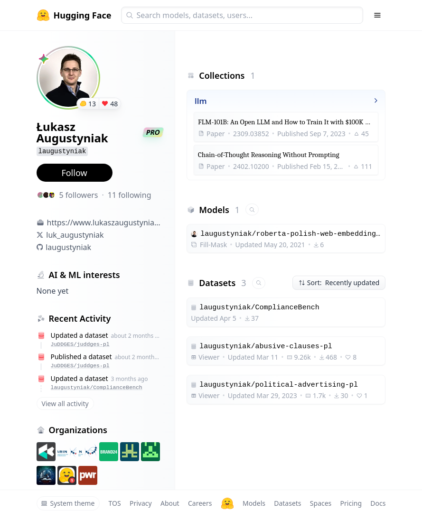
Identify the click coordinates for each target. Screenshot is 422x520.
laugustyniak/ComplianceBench (96, 387)
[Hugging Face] (227, 503)
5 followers (78, 195)
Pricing (351, 503)
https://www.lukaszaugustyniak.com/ (105, 222)
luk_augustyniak (74, 235)
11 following (129, 195)
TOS (115, 503)
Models (254, 503)
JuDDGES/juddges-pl (80, 344)
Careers (200, 503)
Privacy (141, 503)
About (169, 503)
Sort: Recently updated (339, 282)
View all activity (65, 403)
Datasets (287, 503)
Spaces (320, 503)
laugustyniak (68, 247)
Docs (377, 503)
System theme (68, 503)
